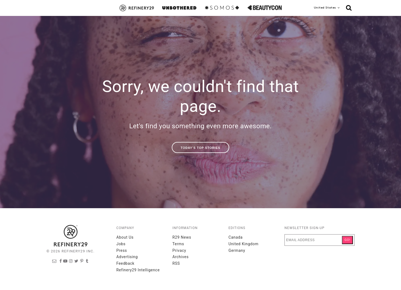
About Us (125, 237)
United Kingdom (243, 244)
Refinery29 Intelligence (138, 270)
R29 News (181, 237)
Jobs (121, 244)
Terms (178, 244)
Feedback (125, 263)
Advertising (127, 257)
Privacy (179, 250)
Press (121, 250)
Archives (180, 257)
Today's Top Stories (200, 147)
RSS (176, 263)
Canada (235, 237)
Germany (236, 250)
